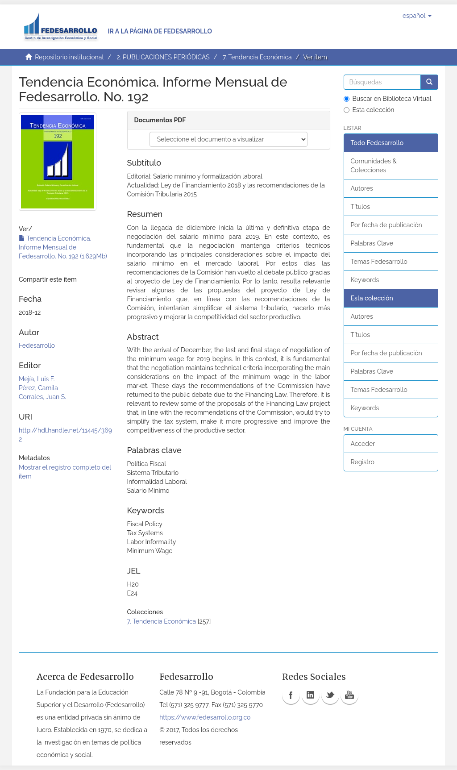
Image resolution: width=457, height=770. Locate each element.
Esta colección (369, 109)
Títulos (360, 206)
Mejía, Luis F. (36, 379)
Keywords (365, 279)
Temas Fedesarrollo (379, 261)
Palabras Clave (372, 243)
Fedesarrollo (37, 345)
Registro (362, 462)
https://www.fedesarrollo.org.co (204, 717)
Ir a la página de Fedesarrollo (160, 31)
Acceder (363, 443)
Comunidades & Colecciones (374, 166)
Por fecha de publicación (386, 225)
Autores (362, 188)
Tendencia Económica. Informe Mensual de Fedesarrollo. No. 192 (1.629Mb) (63, 247)
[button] (417, 15)
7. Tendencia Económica (257, 57)
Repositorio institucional (69, 57)
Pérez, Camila (38, 387)
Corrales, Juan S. (42, 396)
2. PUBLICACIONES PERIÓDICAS (162, 57)
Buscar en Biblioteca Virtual (388, 98)
